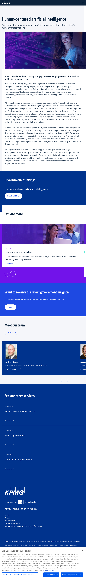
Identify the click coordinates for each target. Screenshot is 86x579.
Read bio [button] (14, 370)
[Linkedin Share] (20, 502)
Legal (7, 515)
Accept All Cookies (51, 575)
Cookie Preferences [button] (12, 523)
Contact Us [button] (10, 332)
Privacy (8, 518)
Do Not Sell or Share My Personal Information (23, 526)
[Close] (82, 550)
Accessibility (10, 521)
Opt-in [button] (9, 307)
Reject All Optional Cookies (71, 575)
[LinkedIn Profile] (7, 369)
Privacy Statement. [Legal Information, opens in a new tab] (49, 570)
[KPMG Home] (6, 3)
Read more (8, 421)
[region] (43, 563)
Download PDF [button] (13, 196)
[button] (83, 2)
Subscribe (30, 502)
